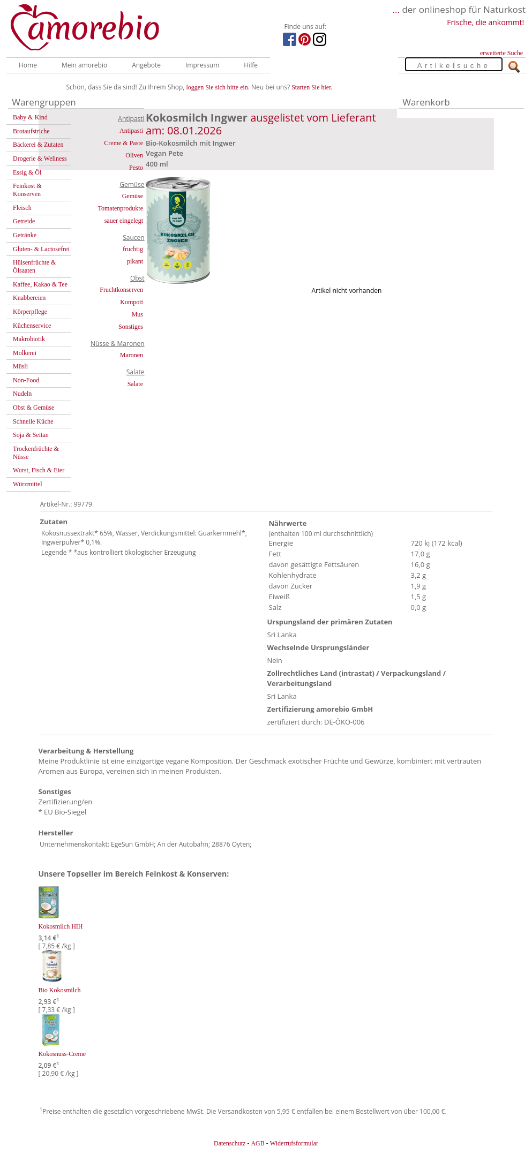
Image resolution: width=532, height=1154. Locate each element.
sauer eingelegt (123, 220)
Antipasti (131, 130)
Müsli (20, 366)
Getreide (24, 221)
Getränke (24, 235)
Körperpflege (30, 311)
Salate (135, 384)
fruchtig (133, 249)
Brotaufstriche (31, 131)
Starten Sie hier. (311, 87)
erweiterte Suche (501, 53)
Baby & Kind (30, 117)
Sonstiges (130, 326)
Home (28, 65)
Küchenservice (32, 325)
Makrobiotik (29, 339)
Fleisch (22, 208)
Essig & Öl (27, 172)
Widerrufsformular (294, 1143)
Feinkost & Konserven (27, 190)
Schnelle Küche (33, 421)
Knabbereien (29, 297)
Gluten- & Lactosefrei (41, 249)
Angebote (146, 65)
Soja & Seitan (31, 435)
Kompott (131, 302)
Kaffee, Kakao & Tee (40, 284)
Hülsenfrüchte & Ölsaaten (34, 266)
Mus (137, 314)
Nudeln (22, 393)
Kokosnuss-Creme (62, 1054)
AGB (257, 1143)
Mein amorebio (84, 65)
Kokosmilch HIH (61, 926)
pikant (135, 261)
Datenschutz (229, 1143)
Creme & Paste (123, 143)
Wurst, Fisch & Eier (38, 470)
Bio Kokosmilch (60, 990)
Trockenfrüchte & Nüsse (36, 453)
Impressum (202, 65)
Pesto (136, 167)
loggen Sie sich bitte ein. (218, 87)
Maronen (131, 355)
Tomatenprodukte (120, 208)
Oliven (134, 155)
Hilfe (251, 65)
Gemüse (132, 196)
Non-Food (26, 380)
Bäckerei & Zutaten (38, 144)
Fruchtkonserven (121, 289)
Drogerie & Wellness (40, 158)
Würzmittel (27, 484)
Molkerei (24, 353)
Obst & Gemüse (33, 407)
